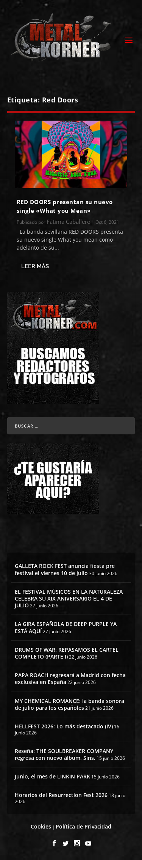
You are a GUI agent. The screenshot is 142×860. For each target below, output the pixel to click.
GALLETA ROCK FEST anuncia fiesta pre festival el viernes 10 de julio (65, 569)
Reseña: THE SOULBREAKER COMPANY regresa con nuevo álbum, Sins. (64, 754)
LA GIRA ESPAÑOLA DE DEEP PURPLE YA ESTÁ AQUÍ (66, 627)
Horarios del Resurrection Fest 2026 (61, 795)
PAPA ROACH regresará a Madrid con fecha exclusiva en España (70, 678)
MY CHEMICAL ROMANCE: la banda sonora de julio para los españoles (69, 704)
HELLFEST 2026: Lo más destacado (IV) (64, 726)
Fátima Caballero (69, 221)
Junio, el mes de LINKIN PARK (52, 776)
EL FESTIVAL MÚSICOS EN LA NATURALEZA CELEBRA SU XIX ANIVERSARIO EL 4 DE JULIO (69, 598)
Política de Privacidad (83, 826)
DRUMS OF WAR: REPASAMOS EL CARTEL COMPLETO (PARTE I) (67, 653)
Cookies (41, 826)
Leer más (35, 266)
